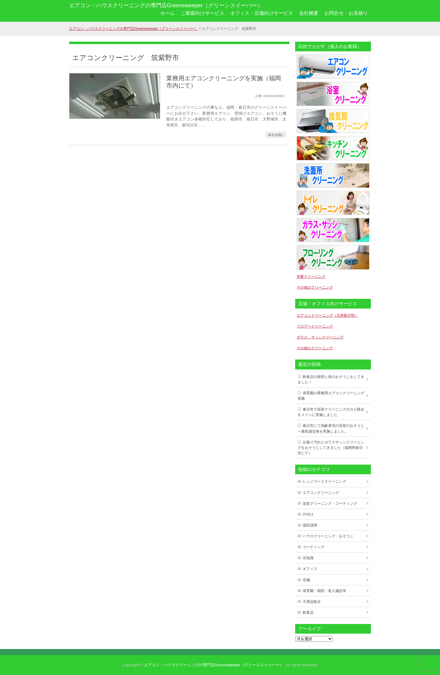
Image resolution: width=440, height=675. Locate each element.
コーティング (313, 547)
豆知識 (308, 558)
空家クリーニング (311, 276)
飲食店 (308, 612)
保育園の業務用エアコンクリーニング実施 (331, 396)
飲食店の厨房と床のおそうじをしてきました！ (331, 379)
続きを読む (275, 134)
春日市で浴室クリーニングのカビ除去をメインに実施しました (331, 412)
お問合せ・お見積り (346, 13)
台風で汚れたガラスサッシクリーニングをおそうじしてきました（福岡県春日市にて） (331, 447)
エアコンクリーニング (321, 493)
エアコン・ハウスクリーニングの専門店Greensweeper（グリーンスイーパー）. (214, 665)
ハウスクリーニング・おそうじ (328, 536)
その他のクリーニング (315, 287)
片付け (308, 514)
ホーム (167, 13)
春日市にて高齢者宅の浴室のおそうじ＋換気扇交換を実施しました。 (331, 428)
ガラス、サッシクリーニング (320, 337)
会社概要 (308, 13)
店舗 (306, 580)
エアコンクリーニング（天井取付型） (327, 315)
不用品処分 (312, 602)
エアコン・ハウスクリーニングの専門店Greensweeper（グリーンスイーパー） (166, 5)
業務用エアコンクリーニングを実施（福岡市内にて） (223, 82)
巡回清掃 (310, 525)
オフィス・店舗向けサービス (261, 13)
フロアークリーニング (315, 326)
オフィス (310, 569)
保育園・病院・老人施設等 (324, 591)
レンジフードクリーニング (324, 481)
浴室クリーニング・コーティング (330, 503)
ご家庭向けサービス (202, 13)
